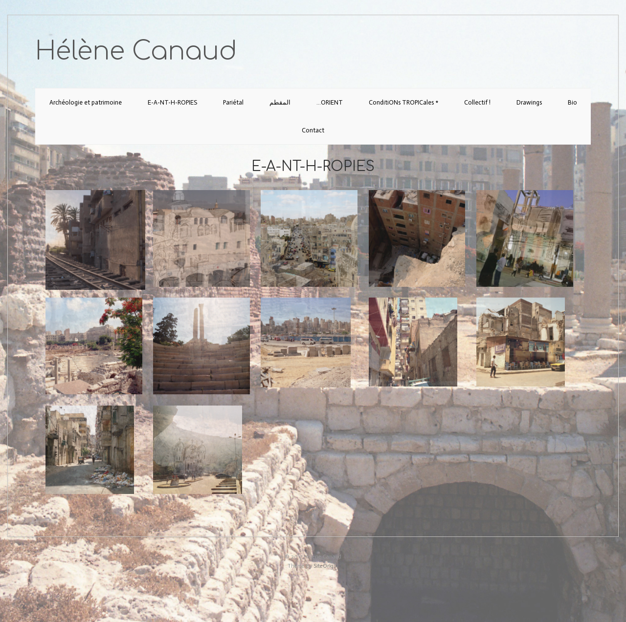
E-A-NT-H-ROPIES (172, 102)
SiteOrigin (325, 566)
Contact (313, 130)
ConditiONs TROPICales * (403, 102)
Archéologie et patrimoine (85, 102)
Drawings (529, 102)
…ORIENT (329, 102)
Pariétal (233, 102)
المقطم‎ (280, 102)
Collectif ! (477, 102)
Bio (572, 102)
